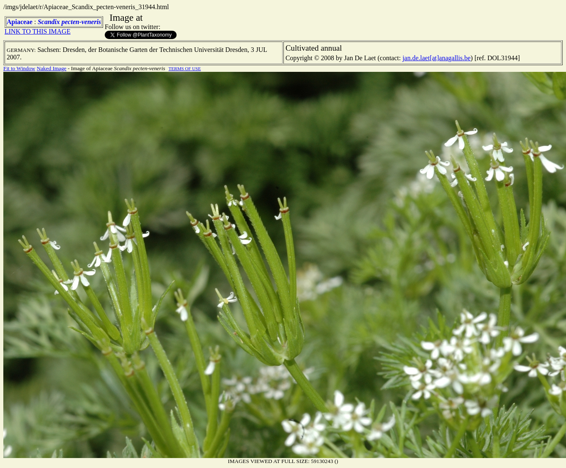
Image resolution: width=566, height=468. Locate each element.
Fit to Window (19, 68)
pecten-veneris (81, 21)
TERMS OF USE (184, 68)
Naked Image (51, 68)
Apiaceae (19, 21)
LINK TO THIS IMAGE (38, 31)
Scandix (49, 21)
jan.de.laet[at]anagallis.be (436, 57)
